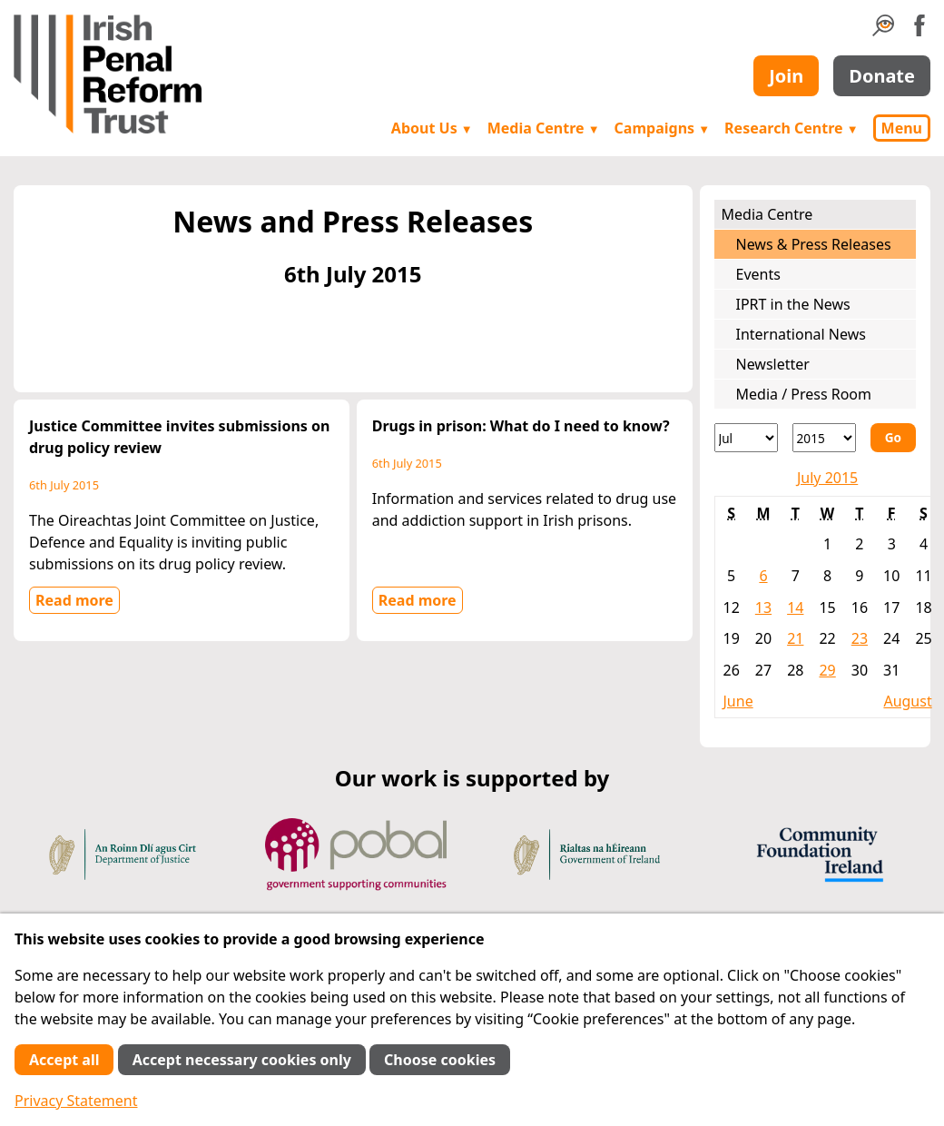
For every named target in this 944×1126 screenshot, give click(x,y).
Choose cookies (440, 1060)
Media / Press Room (804, 394)
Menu (901, 128)
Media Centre (543, 128)
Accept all (64, 1060)
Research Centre (791, 128)
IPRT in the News (793, 304)
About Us (432, 128)
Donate (882, 76)
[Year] (824, 437)
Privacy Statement (76, 1101)
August (907, 701)
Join (786, 76)
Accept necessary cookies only (242, 1060)
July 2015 (827, 478)
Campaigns (663, 128)
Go (893, 437)
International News (801, 334)
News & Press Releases (813, 244)
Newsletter (773, 364)
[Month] (746, 437)
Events (758, 274)
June (738, 701)
